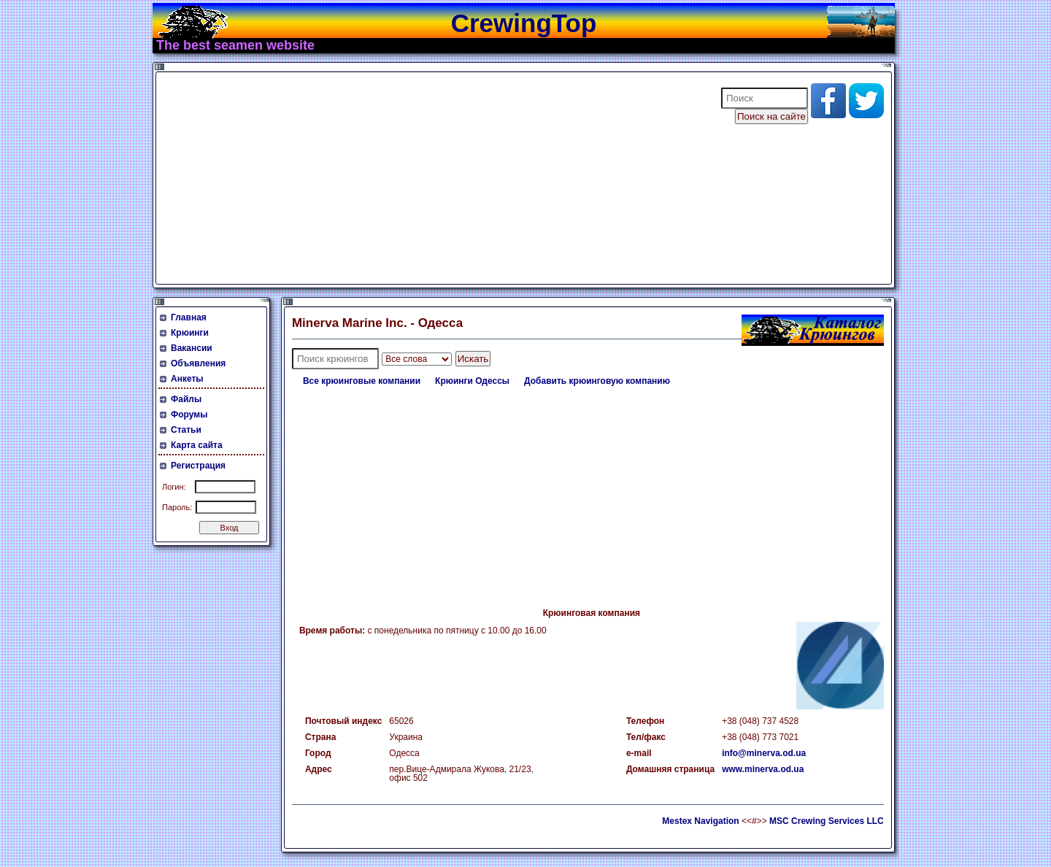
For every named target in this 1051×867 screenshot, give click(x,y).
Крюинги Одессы (472, 381)
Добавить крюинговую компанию (597, 381)
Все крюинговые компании (361, 381)
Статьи (186, 430)
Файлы (186, 399)
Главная (189, 317)
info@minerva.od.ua (764, 753)
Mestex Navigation (700, 821)
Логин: (174, 486)
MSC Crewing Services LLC (826, 821)
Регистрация (198, 466)
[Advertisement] (429, 178)
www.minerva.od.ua (763, 769)
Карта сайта (197, 445)
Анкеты (187, 379)
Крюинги (190, 333)
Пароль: (177, 507)
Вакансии (191, 348)
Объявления (198, 363)
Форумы (189, 414)
